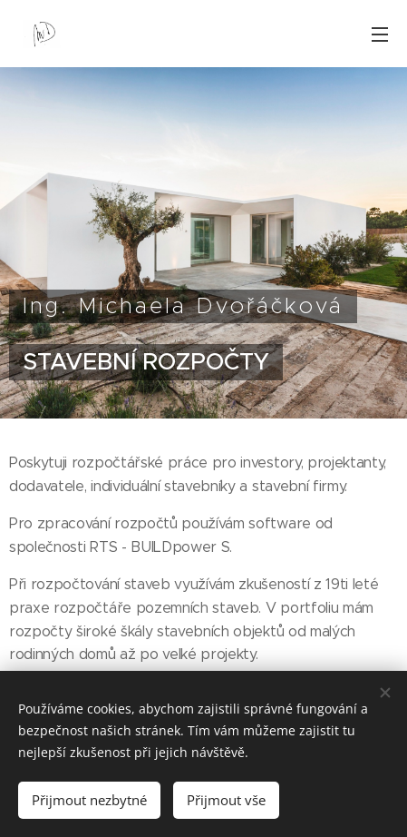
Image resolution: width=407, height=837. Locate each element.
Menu (380, 34)
